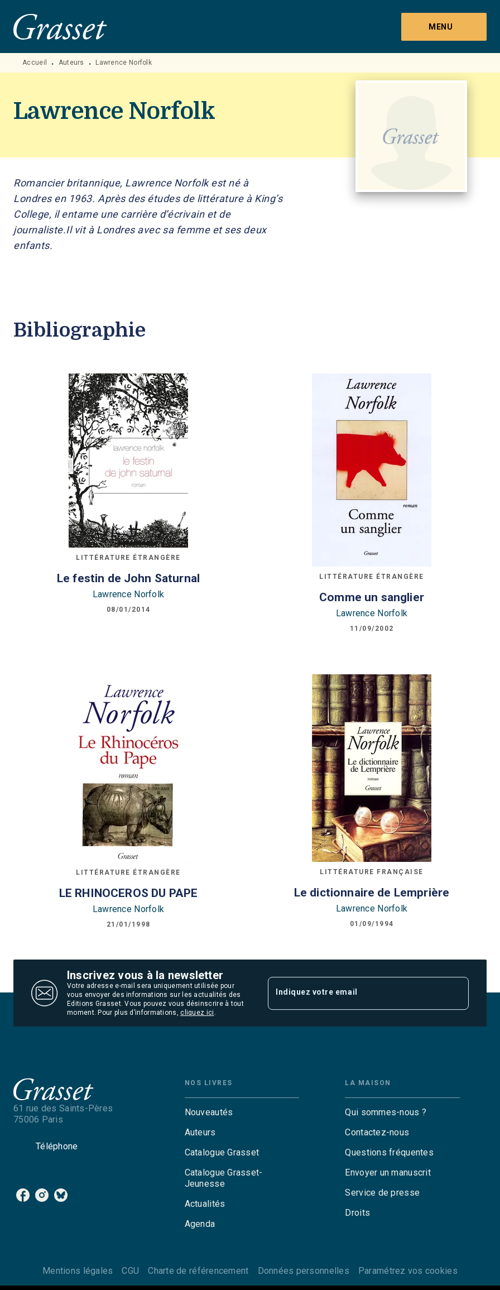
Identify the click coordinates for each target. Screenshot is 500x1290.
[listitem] (22, 1195)
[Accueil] (60, 26)
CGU (130, 1270)
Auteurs (71, 62)
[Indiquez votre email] (354, 993)
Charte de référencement (198, 1270)
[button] (242, 1112)
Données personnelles (303, 1270)
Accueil (34, 62)
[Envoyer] (455, 993)
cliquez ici (197, 1012)
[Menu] (444, 27)
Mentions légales (77, 1270)
